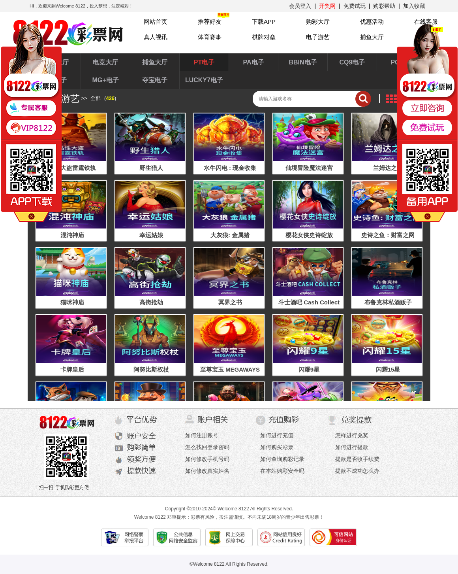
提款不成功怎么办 (357, 471)
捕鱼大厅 (372, 37)
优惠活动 (372, 21)
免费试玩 (355, 6)
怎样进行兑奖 (351, 435)
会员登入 (300, 6)
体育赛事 (209, 37)
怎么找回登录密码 (207, 447)
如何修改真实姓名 (207, 471)
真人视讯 (155, 37)
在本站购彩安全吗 (282, 471)
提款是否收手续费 (357, 459)
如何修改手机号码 (207, 459)
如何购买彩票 (276, 447)
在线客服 (426, 21)
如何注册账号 (201, 435)
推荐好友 (209, 21)
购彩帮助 (384, 6)
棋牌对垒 (264, 37)
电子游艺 (318, 37)
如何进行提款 (351, 447)
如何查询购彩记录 (282, 459)
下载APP (264, 21)
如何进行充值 (276, 435)
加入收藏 (414, 6)
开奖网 (327, 6)
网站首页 (155, 21)
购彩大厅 (318, 21)
